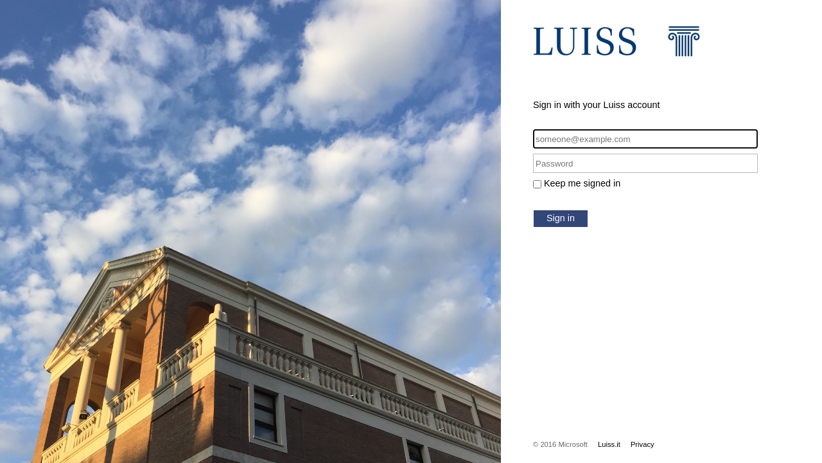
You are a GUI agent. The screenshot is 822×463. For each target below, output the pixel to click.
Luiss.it (609, 444)
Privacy (642, 444)
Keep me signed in (582, 183)
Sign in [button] (561, 218)
